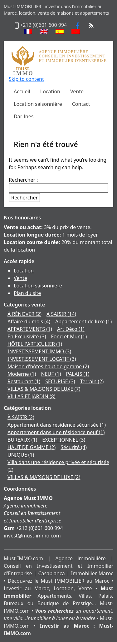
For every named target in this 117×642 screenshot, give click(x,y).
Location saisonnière (38, 285)
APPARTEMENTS (29, 329)
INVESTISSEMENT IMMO (39, 351)
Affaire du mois (28, 321)
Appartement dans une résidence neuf (56, 432)
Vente (20, 278)
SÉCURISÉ (60, 381)
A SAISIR (61, 314)
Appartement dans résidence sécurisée (56, 424)
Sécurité (74, 447)
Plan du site (27, 293)
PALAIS (78, 373)
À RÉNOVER (24, 314)
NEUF (51, 373)
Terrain (92, 381)
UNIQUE (20, 454)
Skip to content (26, 79)
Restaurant (23, 381)
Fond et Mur (69, 336)
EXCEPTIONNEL (63, 439)
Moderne (21, 373)
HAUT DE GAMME (31, 447)
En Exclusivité (26, 336)
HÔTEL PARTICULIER (34, 344)
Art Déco (71, 329)
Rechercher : (23, 179)
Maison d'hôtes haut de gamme (48, 366)
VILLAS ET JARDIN (31, 396)
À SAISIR (20, 417)
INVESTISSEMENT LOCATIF (41, 358)
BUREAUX (22, 439)
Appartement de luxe (83, 321)
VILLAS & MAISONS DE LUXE (43, 388)
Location (24, 270)
